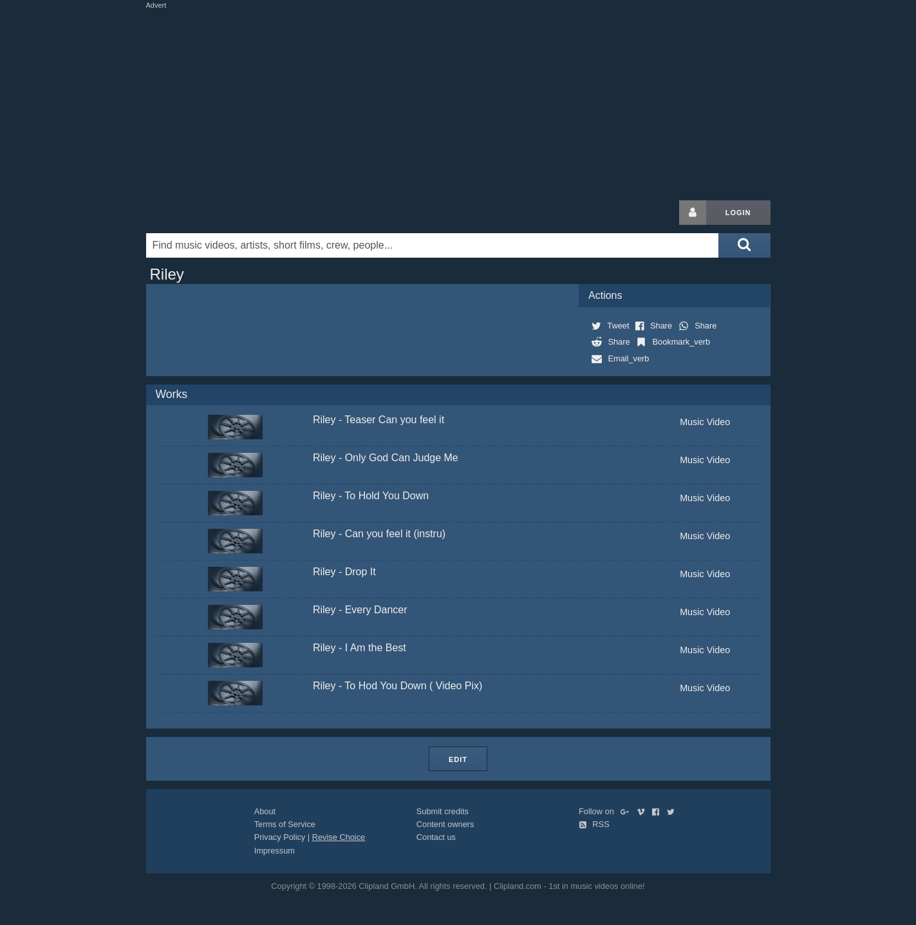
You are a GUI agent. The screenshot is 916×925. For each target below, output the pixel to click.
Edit (458, 759)
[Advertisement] (458, 102)
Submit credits (442, 811)
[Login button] (692, 212)
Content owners (445, 824)
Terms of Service (284, 824)
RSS (594, 824)
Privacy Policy (280, 837)
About (265, 811)
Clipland (213, 212)
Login (738, 212)
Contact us (436, 837)
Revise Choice (339, 837)
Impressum (274, 850)
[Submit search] (744, 245)
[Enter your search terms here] (432, 245)
